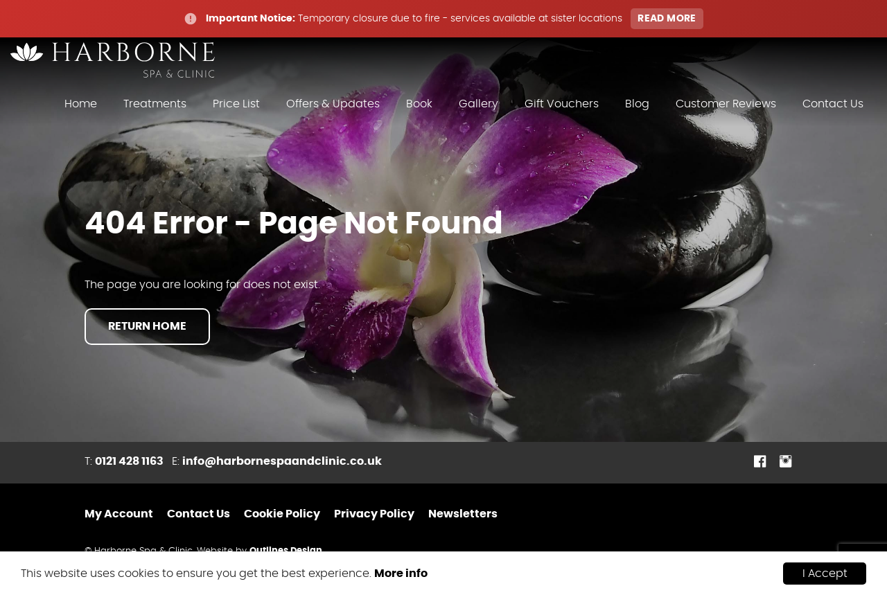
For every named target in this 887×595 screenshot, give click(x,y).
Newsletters (463, 513)
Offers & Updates (333, 103)
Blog (637, 103)
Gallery (478, 103)
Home (80, 103)
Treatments (154, 103)
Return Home (147, 326)
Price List (236, 103)
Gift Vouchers (562, 103)
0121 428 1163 (129, 461)
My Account (119, 513)
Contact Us (832, 103)
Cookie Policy (282, 513)
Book (419, 103)
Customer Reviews (726, 103)
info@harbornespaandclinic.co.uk (282, 461)
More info (401, 573)
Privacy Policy (374, 513)
